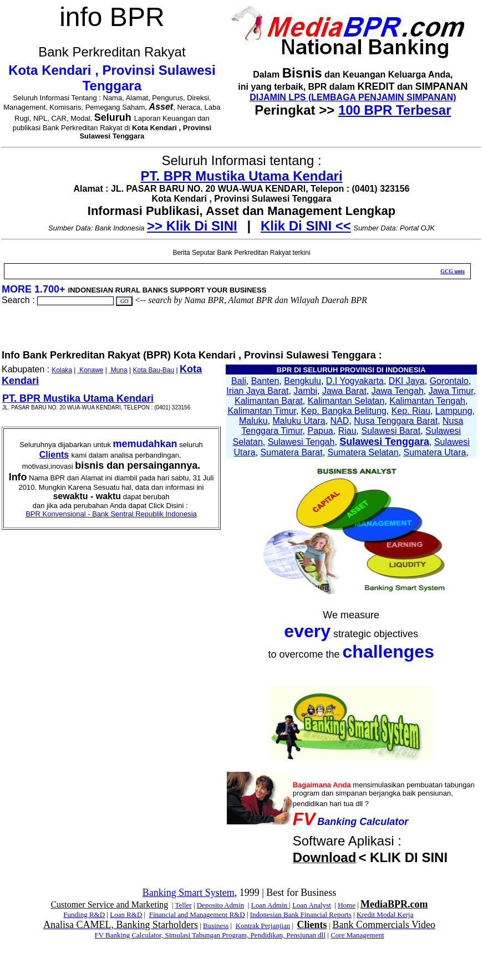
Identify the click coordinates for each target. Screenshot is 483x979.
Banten (265, 381)
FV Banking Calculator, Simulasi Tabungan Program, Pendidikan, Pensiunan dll (210, 935)
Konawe (91, 370)
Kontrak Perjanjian (263, 925)
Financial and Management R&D (197, 914)
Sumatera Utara (434, 452)
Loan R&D (126, 914)
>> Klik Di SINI (192, 225)
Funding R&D (84, 914)
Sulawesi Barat (390, 430)
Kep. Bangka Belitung (344, 411)
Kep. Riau (411, 411)
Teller (183, 905)
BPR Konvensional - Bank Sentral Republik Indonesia (111, 514)
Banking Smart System (189, 892)
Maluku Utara (299, 421)
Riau (347, 430)
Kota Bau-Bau (153, 370)
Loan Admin (270, 905)
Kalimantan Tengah (427, 401)
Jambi (305, 391)
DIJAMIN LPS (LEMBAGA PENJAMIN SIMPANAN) (353, 97)
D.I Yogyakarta (355, 381)
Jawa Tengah (398, 391)
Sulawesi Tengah (301, 442)
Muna (118, 370)
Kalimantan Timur (261, 411)
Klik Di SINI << (306, 225)
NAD (340, 421)
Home (346, 905)
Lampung (453, 411)
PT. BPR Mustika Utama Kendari (241, 175)
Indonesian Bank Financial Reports (301, 914)
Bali (238, 381)
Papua (320, 430)
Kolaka (62, 370)
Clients (54, 454)
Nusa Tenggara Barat (396, 421)
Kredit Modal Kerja (385, 914)
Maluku (253, 421)
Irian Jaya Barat (257, 391)
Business (215, 925)
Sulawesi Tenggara (384, 441)
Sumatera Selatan (363, 452)
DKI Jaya (407, 381)
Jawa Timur (451, 391)
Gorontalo (449, 381)
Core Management (357, 935)
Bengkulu (302, 381)
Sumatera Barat (292, 452)
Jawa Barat (344, 391)
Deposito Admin (221, 905)
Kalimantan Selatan (346, 401)
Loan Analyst (311, 905)
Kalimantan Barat (269, 401)
